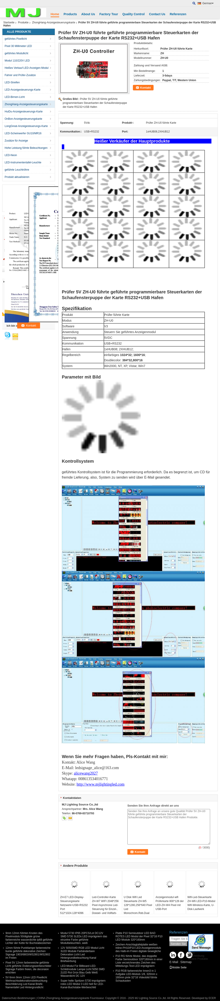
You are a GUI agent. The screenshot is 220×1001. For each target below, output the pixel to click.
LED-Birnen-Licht (15, 97)
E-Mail (173, 962)
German (208, 3)
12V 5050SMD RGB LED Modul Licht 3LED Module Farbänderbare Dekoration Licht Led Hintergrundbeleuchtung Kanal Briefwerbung (82, 954)
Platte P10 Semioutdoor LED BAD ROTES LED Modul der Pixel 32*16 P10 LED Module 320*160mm (139, 936)
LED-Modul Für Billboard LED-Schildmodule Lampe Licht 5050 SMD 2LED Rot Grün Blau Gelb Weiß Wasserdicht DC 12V (82, 970)
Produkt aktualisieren (17, 177)
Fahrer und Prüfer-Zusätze (20, 75)
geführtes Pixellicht (16, 38)
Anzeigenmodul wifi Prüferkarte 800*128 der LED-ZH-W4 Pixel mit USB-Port (170, 903)
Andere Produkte (198, 958)
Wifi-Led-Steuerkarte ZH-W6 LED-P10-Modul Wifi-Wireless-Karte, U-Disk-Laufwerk (201, 903)
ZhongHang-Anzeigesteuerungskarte (53, 22)
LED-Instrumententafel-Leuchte (23, 162)
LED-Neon (11, 155)
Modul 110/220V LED (17, 60)
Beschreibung (196, 955)
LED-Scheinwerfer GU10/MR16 (23, 133)
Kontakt (145, 87)
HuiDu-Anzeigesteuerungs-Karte (24, 111)
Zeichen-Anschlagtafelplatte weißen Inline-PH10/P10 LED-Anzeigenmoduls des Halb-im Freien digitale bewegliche (138, 948)
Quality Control (133, 14)
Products (70, 14)
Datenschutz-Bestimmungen (18, 998)
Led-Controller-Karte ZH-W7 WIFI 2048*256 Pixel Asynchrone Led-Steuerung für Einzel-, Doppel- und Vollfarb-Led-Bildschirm (105, 907)
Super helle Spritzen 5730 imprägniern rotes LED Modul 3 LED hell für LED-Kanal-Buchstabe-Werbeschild (83, 984)
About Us (88, 14)
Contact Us (157, 14)
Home (55, 14)
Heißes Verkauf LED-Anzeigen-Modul (26, 67)
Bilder (191, 952)
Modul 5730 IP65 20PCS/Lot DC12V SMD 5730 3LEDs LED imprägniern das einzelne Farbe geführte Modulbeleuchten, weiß (83, 938)
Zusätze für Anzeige (16, 140)
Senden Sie (178, 943)
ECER (212, 998)
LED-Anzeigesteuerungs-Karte (22, 89)
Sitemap (185, 962)
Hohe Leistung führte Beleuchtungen (26, 147)
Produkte (23, 22)
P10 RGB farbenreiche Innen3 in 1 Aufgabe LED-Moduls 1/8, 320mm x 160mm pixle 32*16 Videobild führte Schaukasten (136, 975)
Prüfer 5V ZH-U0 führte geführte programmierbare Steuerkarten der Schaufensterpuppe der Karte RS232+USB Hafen (95, 102)
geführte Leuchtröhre (17, 169)
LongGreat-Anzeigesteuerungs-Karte (26, 126)
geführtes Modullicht (16, 53)
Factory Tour (108, 14)
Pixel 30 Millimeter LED (18, 46)
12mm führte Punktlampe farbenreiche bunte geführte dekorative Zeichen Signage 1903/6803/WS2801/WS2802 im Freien (28, 952)
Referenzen (178, 14)
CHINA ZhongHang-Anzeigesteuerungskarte (63, 998)
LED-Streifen (12, 82)
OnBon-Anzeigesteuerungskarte (23, 118)
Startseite (9, 22)
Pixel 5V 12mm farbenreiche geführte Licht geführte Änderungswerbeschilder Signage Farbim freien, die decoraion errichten (28, 967)
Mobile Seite (178, 967)
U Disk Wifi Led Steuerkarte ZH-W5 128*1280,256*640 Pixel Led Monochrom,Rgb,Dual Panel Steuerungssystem (138, 909)
